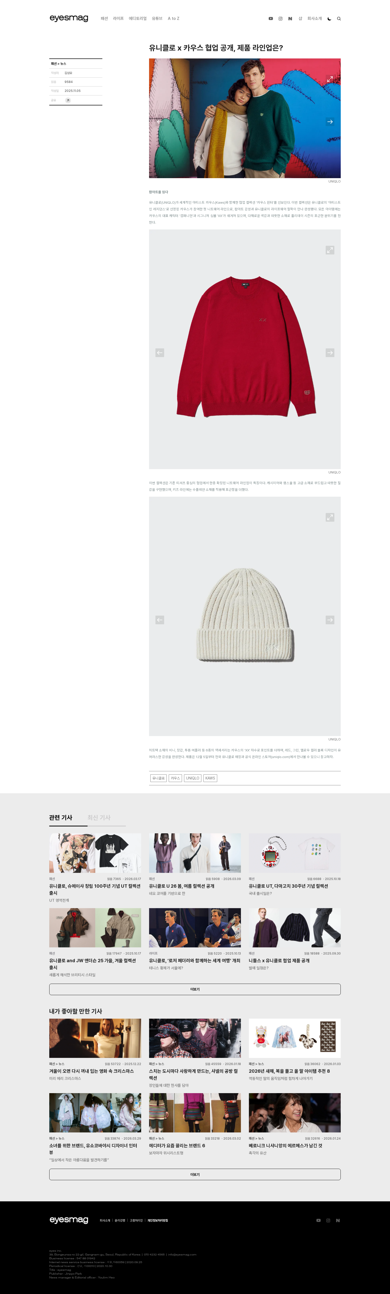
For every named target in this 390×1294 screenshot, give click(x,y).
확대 (330, 79)
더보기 (195, 989)
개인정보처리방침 (158, 1220)
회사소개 (315, 18)
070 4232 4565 (154, 1254)
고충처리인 (136, 1220)
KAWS (210, 778)
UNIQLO (192, 778)
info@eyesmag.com (182, 1254)
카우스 (175, 778)
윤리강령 (120, 1220)
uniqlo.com (280, 757)
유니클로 (158, 778)
